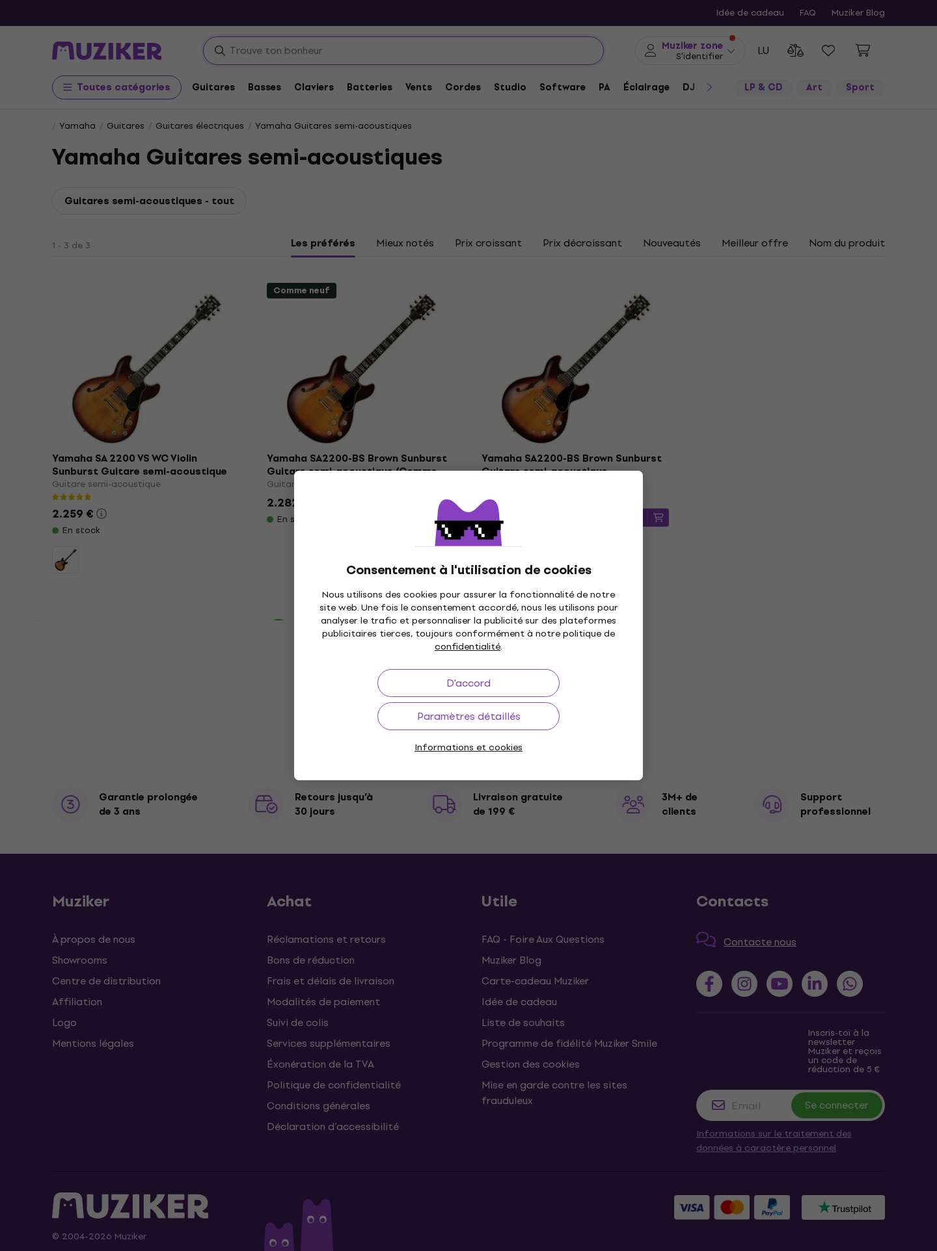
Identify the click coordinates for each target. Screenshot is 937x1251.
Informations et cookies (468, 747)
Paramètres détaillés (469, 716)
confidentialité (467, 646)
